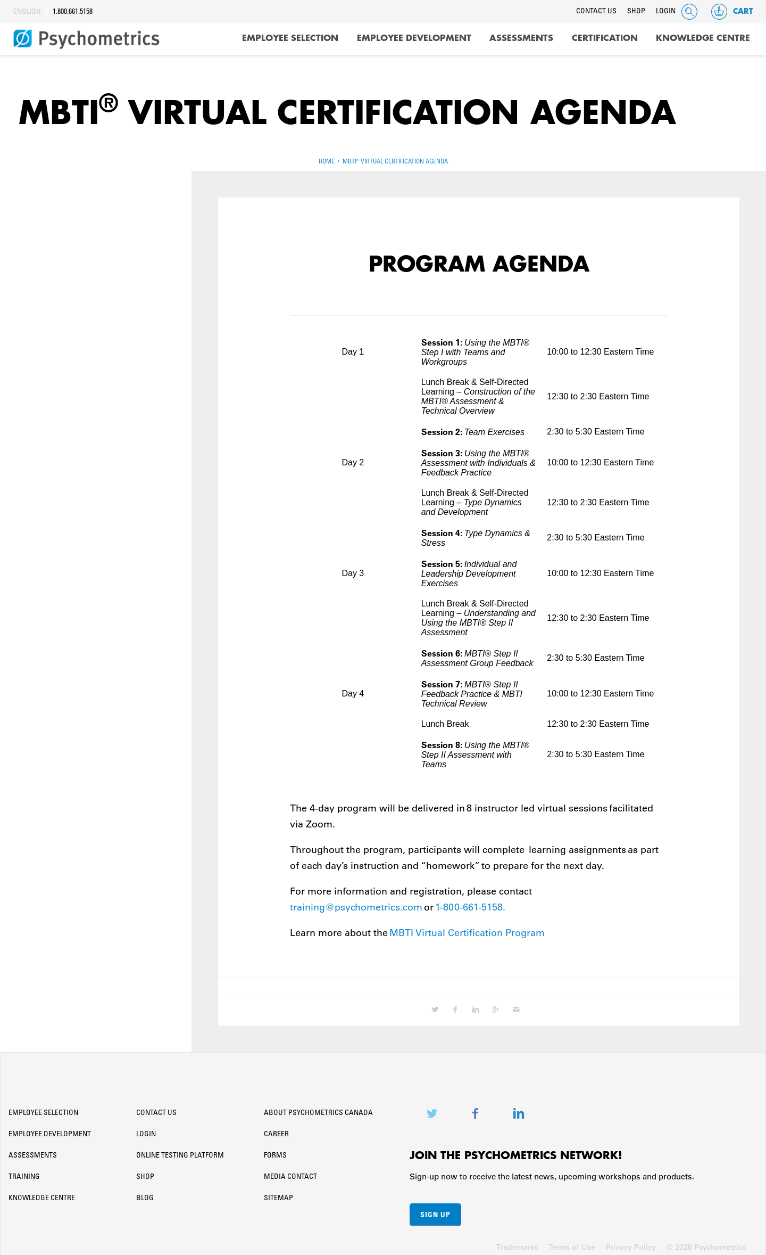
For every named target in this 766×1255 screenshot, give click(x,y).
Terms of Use (571, 1243)
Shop (636, 11)
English (27, 12)
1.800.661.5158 (73, 12)
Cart (732, 11)
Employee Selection (290, 38)
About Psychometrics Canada (318, 1109)
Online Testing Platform (180, 1152)
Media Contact (290, 1173)
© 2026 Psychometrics (706, 1243)
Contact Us (596, 11)
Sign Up (435, 1210)
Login (666, 11)
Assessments (521, 38)
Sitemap (278, 1195)
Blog (145, 1195)
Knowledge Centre (703, 38)
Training (24, 1173)
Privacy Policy (631, 1243)
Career (276, 1131)
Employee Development (414, 38)
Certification (605, 38)
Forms (275, 1152)
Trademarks (517, 1243)
